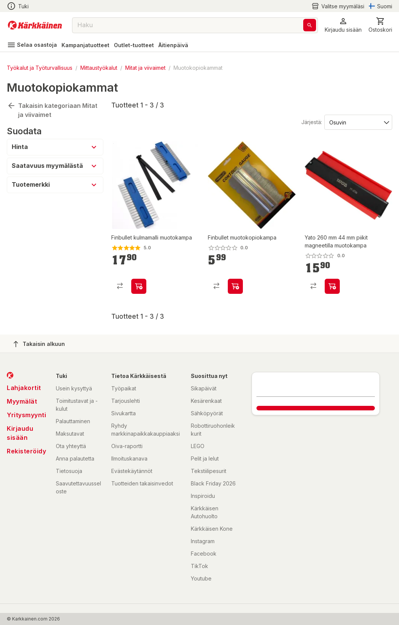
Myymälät (22, 401)
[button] (343, 25)
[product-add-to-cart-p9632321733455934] (138, 286)
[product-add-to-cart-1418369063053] (235, 286)
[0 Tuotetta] (380, 25)
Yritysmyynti (26, 415)
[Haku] (309, 25)
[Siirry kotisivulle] (35, 25)
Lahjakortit (24, 388)
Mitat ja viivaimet (145, 67)
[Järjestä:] (358, 122)
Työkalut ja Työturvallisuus (39, 67)
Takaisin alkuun (39, 344)
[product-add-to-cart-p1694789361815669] (332, 286)
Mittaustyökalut (98, 67)
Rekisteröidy (26, 451)
